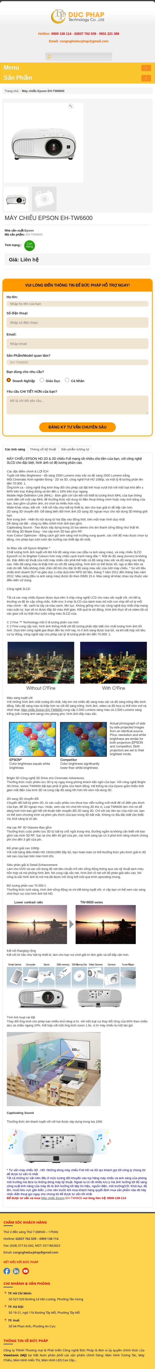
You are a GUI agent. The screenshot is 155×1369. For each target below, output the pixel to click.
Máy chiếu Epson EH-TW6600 (43, 91)
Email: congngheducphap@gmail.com (78, 41)
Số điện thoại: (17, 313)
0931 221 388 (109, 34)
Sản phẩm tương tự (75, 449)
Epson (29, 230)
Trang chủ (12, 91)
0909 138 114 (61, 34)
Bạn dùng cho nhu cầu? (25, 372)
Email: (11, 334)
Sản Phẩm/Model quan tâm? (28, 355)
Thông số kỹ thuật (43, 449)
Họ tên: (12, 297)
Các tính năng (15, 449)
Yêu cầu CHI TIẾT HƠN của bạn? (32, 391)
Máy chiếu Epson (53, 1198)
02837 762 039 (85, 34)
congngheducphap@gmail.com (35, 1252)
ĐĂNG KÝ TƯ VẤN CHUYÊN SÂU (77, 427)
